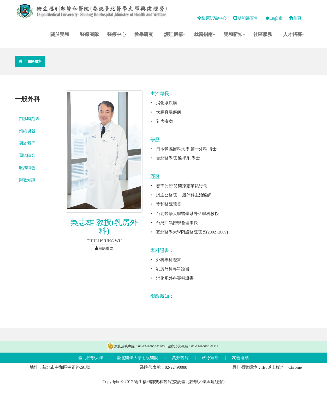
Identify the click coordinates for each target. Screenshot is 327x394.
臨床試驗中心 (212, 18)
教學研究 (145, 34)
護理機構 (175, 34)
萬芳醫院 (180, 357)
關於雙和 (61, 34)
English (273, 18)
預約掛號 (27, 131)
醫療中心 (116, 34)
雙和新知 (234, 34)
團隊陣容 (27, 155)
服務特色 (27, 167)
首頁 (295, 18)
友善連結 (240, 357)
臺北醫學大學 (90, 357)
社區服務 (264, 34)
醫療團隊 (89, 34)
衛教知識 (27, 180)
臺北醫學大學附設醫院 (137, 357)
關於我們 (27, 143)
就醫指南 (204, 34)
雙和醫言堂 (245, 18)
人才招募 (294, 34)
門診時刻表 (29, 118)
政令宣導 (210, 357)
